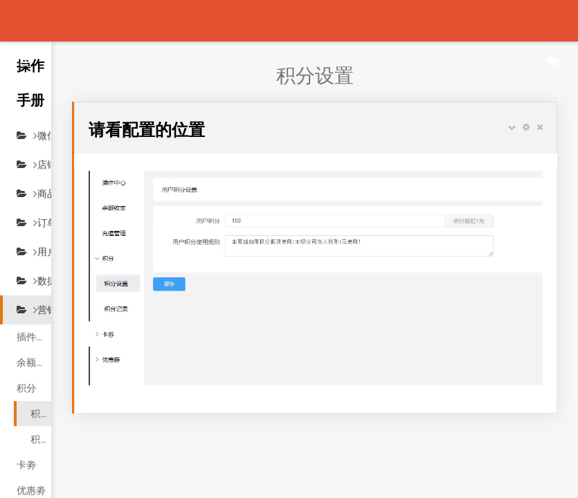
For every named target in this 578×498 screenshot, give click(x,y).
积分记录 (49, 404)
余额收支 (36, 327)
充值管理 (36, 481)
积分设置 (49, 379)
